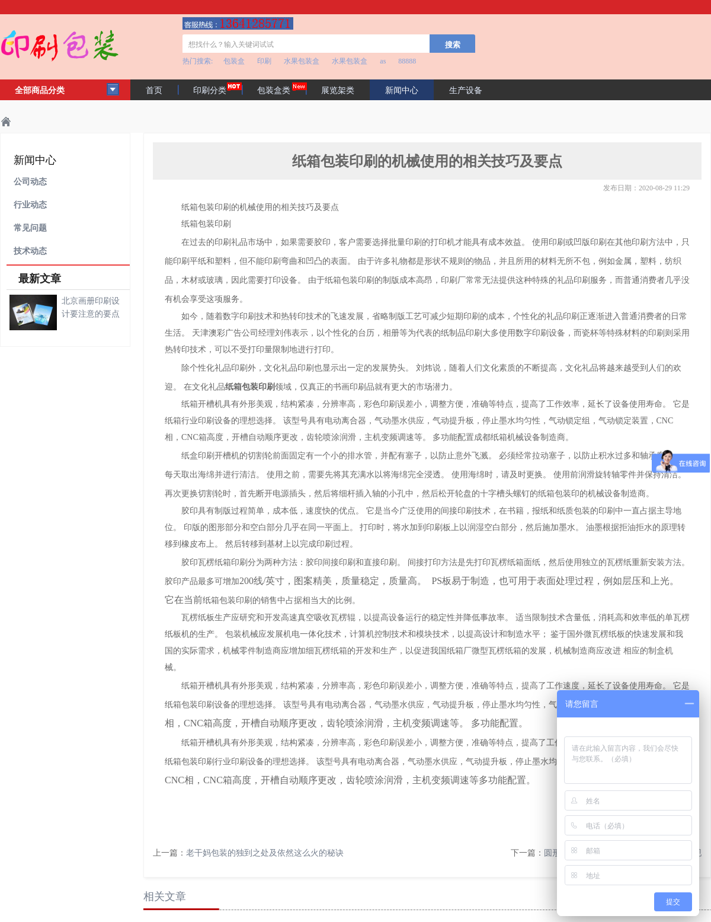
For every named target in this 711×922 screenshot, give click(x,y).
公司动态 (30, 181)
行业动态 (30, 204)
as (383, 61)
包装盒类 (273, 90)
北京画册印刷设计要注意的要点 (91, 307)
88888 (407, 61)
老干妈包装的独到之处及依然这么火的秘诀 (265, 852)
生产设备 (465, 90)
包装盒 (234, 61)
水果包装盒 (301, 61)
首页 (154, 90)
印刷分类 (209, 90)
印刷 (264, 61)
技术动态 (30, 251)
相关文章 (164, 896)
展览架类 (337, 90)
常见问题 (30, 228)
